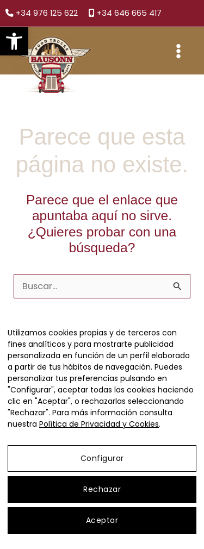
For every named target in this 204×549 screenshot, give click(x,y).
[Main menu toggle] (178, 51)
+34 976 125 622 (41, 13)
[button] (14, 41)
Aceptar (102, 520)
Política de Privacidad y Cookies (99, 424)
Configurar (102, 458)
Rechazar (102, 489)
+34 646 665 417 (125, 13)
